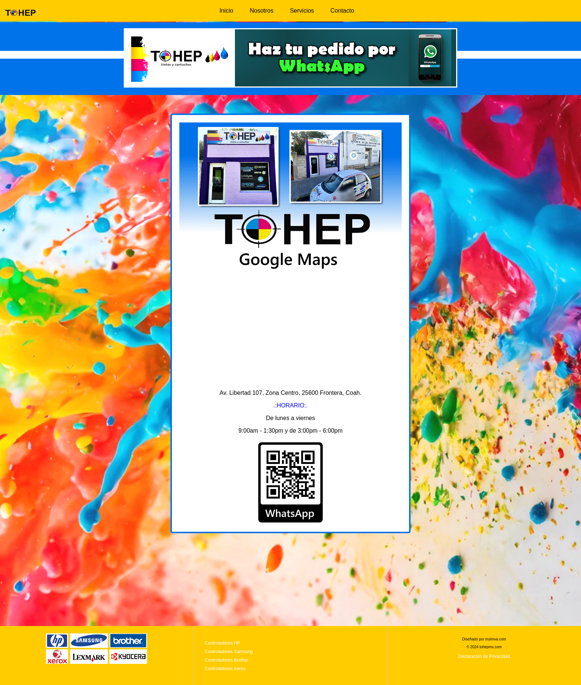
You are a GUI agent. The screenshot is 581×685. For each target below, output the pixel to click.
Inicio (226, 10)
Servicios (302, 10)
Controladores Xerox (225, 668)
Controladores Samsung (229, 651)
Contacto (342, 10)
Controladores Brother (227, 660)
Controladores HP (222, 643)
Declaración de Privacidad (484, 656)
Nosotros (261, 10)
